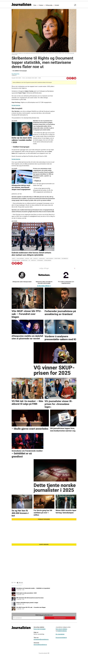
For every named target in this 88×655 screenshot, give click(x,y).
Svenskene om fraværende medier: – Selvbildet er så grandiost (33, 588)
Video (34, 5)
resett (13, 258)
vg (29, 260)
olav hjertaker (20, 258)
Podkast (41, 5)
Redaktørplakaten (62, 631)
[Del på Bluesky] (75, 78)
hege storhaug (49, 258)
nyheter (27, 258)
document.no (65, 258)
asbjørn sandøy (16, 260)
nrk (31, 258)
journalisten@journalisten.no (41, 639)
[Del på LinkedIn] (70, 78)
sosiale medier (47, 260)
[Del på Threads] (72, 78)
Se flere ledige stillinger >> (44, 286)
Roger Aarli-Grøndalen (39, 629)
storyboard (40, 260)
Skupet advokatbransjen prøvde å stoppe (27, 602)
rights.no (33, 260)
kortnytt (36, 258)
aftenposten (24, 260)
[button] (75, 268)
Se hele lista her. (16, 105)
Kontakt (57, 5)
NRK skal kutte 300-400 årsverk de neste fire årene (30, 598)
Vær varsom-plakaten (61, 629)
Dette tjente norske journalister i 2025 (26, 593)
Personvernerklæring (61, 637)
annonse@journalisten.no (40, 644)
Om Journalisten (60, 634)
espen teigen (57, 258)
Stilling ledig (49, 5)
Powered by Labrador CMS (44, 653)
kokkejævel (42, 258)
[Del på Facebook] (67, 78)
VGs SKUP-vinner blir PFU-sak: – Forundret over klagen (31, 607)
